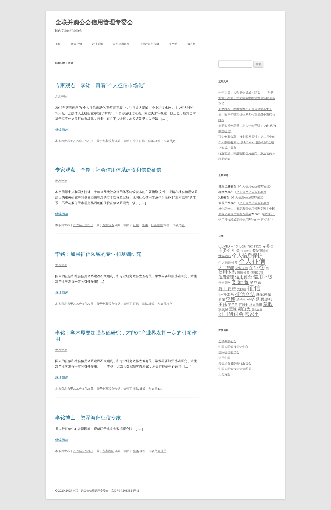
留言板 (191, 44)
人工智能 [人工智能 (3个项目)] (226, 267)
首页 (58, 44)
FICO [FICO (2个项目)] (257, 246)
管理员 (161, 451)
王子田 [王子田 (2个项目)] (233, 305)
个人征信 (139, 141)
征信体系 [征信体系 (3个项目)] (226, 294)
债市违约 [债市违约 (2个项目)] (224, 282)
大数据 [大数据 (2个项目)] (241, 289)
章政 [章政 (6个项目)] (268, 303)
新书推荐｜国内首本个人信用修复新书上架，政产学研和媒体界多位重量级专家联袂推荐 (246, 114)
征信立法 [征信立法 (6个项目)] (245, 293)
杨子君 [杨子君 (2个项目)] (241, 299)
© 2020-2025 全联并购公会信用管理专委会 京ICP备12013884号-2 (97, 491)
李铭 (151, 141)
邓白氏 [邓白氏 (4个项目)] (244, 309)
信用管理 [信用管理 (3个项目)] (226, 276)
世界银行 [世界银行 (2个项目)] (224, 256)
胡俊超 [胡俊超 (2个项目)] (223, 309)
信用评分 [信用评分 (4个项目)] (243, 277)
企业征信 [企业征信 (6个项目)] (259, 267)
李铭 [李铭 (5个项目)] (230, 299)
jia (174, 141)
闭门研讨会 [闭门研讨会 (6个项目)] (231, 313)
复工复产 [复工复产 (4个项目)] (227, 289)
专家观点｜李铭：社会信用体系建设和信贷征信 (108, 169)
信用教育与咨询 (149, 44)
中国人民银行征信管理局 (234, 369)
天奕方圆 (224, 374)
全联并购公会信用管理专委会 (94, 22)
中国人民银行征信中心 (233, 347)
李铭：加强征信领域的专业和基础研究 (98, 253)
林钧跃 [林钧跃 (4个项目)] (253, 299)
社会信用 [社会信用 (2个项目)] (255, 305)
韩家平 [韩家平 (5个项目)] (252, 314)
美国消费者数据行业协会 (234, 363)
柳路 (169, 304)
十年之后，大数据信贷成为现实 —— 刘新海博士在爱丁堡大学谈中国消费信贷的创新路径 (246, 98)
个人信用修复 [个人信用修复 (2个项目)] (228, 262)
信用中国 (224, 358)
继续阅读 (61, 129)
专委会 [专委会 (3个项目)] (268, 246)
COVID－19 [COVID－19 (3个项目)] (228, 246)
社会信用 (157, 225)
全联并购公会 (227, 341)
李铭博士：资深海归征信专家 (88, 417)
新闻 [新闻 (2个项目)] (221, 299)
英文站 (173, 44)
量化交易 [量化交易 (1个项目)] (257, 309)
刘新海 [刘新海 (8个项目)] (240, 281)
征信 (136, 225)
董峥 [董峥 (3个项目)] (233, 308)
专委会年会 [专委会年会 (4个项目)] (229, 250)
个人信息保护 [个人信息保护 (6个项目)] (247, 255)
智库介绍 (76, 44)
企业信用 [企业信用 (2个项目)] (241, 268)
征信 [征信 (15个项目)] (254, 287)
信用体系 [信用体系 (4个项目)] (227, 272)
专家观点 (108, 141)
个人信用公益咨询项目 (254, 186)
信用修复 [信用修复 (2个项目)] (243, 272)
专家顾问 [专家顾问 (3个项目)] (260, 250)
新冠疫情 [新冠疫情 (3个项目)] (264, 294)
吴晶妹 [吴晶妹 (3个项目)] (255, 282)
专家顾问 (108, 451)
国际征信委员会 (228, 352)
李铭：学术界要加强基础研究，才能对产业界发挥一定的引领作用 (126, 335)
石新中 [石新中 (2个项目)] (243, 305)
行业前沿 (97, 44)
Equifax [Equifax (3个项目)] (246, 246)
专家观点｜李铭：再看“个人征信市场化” (100, 85)
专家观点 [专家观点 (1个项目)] (246, 251)
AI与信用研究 (121, 44)
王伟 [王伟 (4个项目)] (222, 304)
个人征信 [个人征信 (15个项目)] (252, 261)
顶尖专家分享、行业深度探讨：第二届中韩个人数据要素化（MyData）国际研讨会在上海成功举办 (246, 142)
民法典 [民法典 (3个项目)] (267, 299)
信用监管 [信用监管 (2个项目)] (257, 272)
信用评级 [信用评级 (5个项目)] (263, 276)
